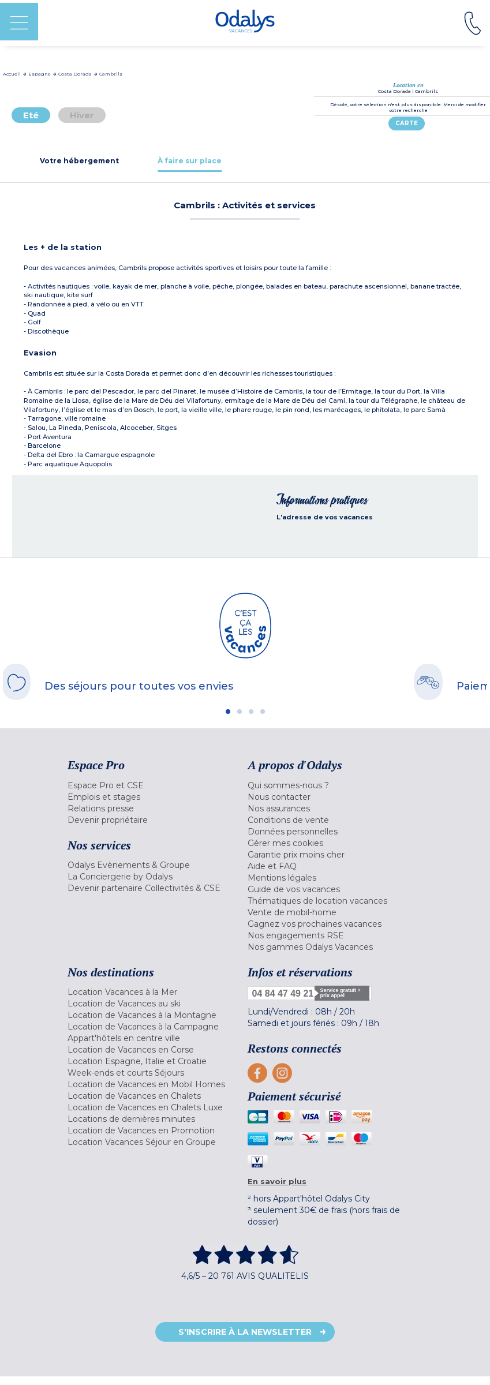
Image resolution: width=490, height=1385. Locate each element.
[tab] (79, 160)
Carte (406, 123)
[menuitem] (155, 785)
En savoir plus (277, 1181)
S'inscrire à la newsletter (245, 1332)
